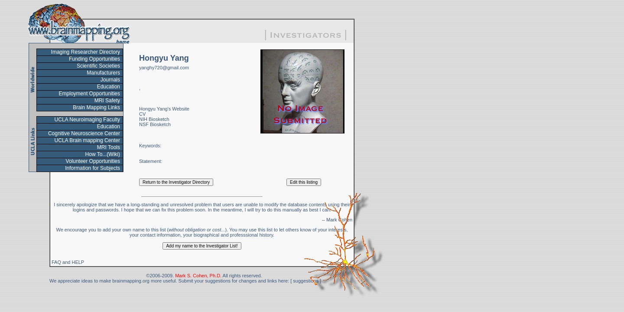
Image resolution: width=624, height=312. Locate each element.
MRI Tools (108, 147)
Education (108, 87)
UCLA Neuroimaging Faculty (87, 120)
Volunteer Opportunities (93, 161)
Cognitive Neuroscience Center (84, 133)
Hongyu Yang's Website (164, 108)
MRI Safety (107, 101)
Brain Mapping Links (96, 107)
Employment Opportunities (89, 94)
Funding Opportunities (94, 59)
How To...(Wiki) (102, 154)
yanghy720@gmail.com (164, 67)
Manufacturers (103, 73)
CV (142, 114)
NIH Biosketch (154, 119)
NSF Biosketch (155, 124)
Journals (110, 80)
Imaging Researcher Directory (85, 52)
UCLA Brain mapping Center (87, 140)
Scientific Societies (98, 66)
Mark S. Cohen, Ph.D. (198, 275)
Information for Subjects (92, 168)
